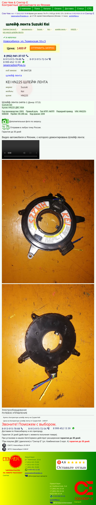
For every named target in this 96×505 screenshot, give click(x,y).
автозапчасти (27, 29)
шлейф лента (60, 29)
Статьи (80, 9)
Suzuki (39, 29)
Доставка (69, 9)
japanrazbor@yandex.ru (19, 16)
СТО (89, 9)
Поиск (37, 9)
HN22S (73, 29)
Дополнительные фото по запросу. (21, 121)
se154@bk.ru (74, 16)
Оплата (57, 9)
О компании (25, 9)
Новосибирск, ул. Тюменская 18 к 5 (24, 41)
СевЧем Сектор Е (10, 29)
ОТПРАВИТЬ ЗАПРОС (42, 48)
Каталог (47, 9)
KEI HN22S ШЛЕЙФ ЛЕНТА (13, 32)
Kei (48, 29)
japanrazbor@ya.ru (14, 65)
